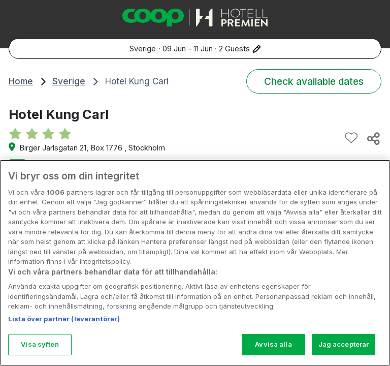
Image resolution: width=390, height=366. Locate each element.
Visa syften (39, 344)
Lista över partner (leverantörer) (64, 319)
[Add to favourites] (351, 138)
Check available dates (314, 81)
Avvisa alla (273, 344)
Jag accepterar (343, 344)
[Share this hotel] (372, 138)
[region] (195, 263)
